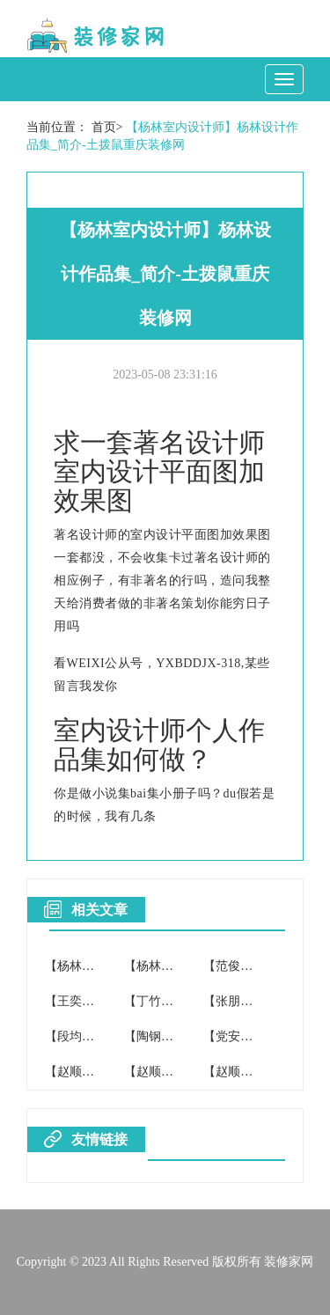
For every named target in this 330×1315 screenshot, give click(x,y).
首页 (104, 127)
